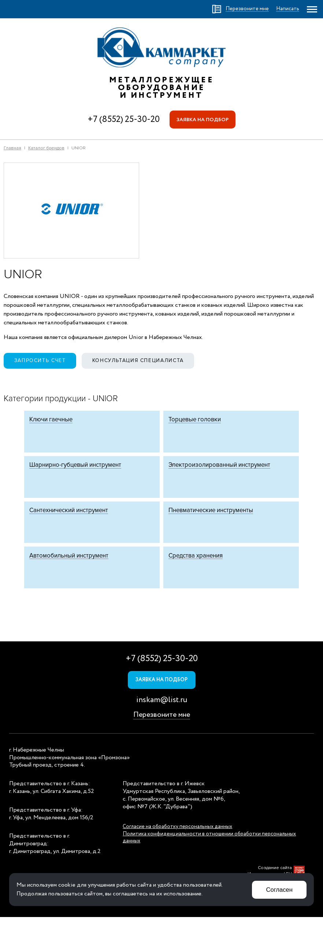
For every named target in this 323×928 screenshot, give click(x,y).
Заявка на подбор (203, 119)
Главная (12, 148)
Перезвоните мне (161, 725)
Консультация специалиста (140, 361)
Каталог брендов (46, 148)
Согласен (279, 889)
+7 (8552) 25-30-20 (123, 119)
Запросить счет (41, 361)
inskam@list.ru (161, 710)
